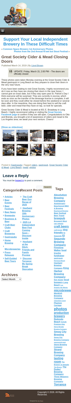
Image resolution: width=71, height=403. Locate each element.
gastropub (43, 165)
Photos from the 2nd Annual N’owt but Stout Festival (41, 51)
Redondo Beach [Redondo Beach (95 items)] (58, 320)
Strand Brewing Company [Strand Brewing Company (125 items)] (59, 352)
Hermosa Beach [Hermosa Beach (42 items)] (59, 261)
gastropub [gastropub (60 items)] (58, 258)
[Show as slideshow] (11, 127)
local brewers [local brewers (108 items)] (61, 281)
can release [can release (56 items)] (58, 224)
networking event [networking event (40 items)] (60, 301)
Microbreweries (12, 249)
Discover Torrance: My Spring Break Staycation (27, 263)
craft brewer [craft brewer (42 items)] (58, 230)
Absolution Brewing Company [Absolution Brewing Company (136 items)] (60, 197)
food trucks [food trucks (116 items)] (60, 251)
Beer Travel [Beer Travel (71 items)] (59, 216)
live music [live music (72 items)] (58, 280)
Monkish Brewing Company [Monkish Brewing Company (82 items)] (58, 295)
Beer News (10, 212)
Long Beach (16, 167)
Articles (9, 197)
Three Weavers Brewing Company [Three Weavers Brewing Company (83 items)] (61, 379)
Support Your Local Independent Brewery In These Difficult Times (35, 41)
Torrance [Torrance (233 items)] (60, 384)
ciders (34, 165)
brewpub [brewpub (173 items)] (59, 218)
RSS (12, 395)
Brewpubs (10, 215)
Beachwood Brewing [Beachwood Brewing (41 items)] (61, 211)
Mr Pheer (40, 401)
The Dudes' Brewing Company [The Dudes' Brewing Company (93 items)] (60, 370)
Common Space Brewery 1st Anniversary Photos (28, 49)
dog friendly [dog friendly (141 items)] (61, 231)
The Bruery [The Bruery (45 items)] (58, 367)
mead (25, 167)
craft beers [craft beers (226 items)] (61, 226)
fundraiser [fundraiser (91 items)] (59, 256)
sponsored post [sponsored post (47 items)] (60, 342)
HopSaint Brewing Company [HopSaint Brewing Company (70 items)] (58, 265)
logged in (19, 180)
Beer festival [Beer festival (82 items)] (60, 213)
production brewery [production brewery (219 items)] (61, 314)
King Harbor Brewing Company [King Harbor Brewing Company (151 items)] (61, 272)
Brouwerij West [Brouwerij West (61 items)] (60, 221)
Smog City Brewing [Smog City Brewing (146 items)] (60, 333)
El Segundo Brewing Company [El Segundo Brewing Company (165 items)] (60, 240)
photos (32, 167)
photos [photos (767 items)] (60, 309)
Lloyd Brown (37, 65)
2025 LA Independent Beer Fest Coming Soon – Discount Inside (28, 230)
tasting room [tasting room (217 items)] (58, 360)
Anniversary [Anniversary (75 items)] (59, 203)
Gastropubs (16, 165)
